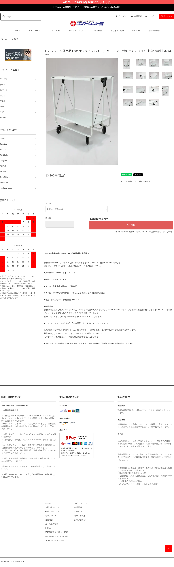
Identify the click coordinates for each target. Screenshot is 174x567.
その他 (15, 39)
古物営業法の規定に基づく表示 (56, 536)
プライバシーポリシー (54, 540)
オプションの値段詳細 (124, 232)
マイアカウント (80, 503)
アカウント (123, 16)
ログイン (152, 16)
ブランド (55, 30)
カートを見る (80, 516)
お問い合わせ (154, 30)
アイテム (166, 16)
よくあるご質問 (117, 30)
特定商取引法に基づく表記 (161, 232)
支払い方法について (53, 507)
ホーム (17, 30)
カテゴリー (35, 30)
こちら (82, 266)
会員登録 (138, 16)
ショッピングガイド (77, 30)
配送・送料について (53, 511)
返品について (141, 232)
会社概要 (98, 30)
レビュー (136, 30)
